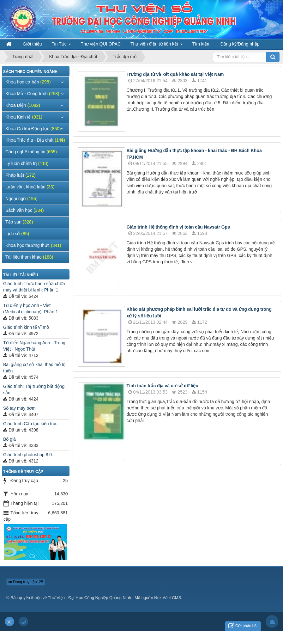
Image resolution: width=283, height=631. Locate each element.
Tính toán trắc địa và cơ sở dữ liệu (162, 385)
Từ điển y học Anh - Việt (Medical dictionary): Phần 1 (30, 308)
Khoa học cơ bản (28, 81)
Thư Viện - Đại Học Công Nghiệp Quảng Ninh (89, 597)
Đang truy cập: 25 (25, 582)
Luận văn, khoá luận (29, 186)
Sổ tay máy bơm (19, 408)
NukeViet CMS (167, 597)
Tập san (19, 221)
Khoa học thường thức (33, 245)
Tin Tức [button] (61, 45)
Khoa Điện (22, 105)
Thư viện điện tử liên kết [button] (156, 45)
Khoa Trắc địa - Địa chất (35, 140)
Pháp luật (20, 175)
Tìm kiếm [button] (201, 43)
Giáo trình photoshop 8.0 (27, 454)
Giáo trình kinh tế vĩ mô (26, 327)
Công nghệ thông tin (31, 151)
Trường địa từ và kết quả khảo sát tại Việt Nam (175, 74)
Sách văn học (24, 210)
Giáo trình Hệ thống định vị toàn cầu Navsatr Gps (178, 227)
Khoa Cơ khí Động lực (33, 128)
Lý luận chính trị (27, 163)
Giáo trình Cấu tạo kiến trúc (30, 423)
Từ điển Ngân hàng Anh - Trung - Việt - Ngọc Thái (35, 346)
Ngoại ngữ (21, 198)
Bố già (9, 439)
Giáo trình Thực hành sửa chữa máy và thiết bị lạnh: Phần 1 (34, 286)
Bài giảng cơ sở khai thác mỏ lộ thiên (34, 367)
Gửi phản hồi (242, 626)
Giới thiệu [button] (32, 43)
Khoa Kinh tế (23, 116)
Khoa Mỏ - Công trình (32, 93)
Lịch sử (17, 233)
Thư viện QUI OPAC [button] (101, 43)
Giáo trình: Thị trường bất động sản (33, 389)
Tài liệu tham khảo (29, 257)
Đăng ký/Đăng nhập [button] (240, 43)
